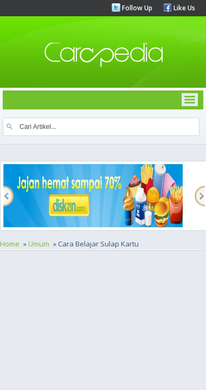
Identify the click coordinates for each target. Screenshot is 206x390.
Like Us (183, 7)
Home (10, 244)
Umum (38, 244)
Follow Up (136, 7)
